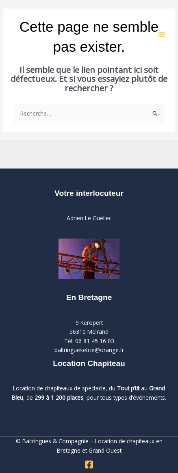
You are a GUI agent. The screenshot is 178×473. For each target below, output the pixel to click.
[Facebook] (89, 464)
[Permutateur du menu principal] (162, 34)
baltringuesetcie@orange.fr (89, 350)
